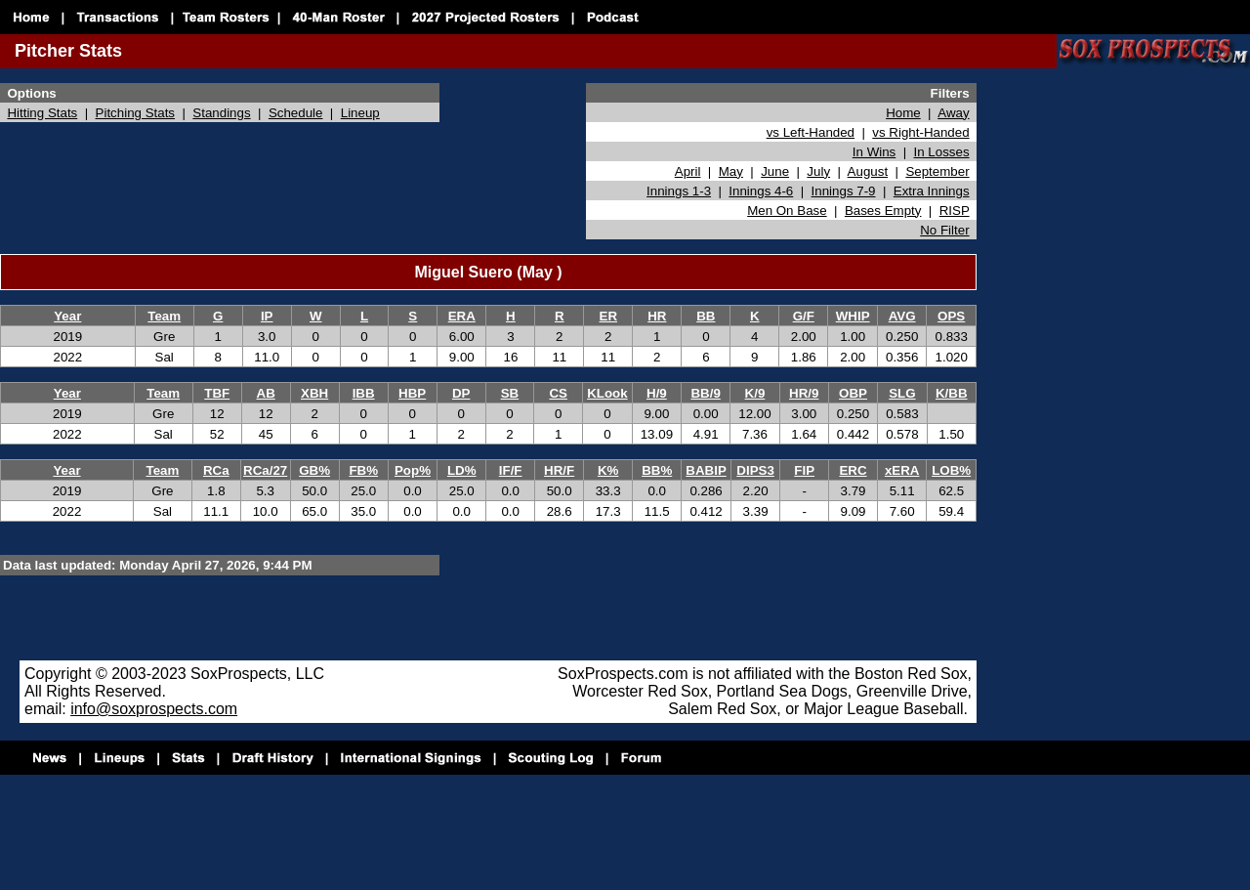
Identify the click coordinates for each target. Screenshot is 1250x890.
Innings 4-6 (761, 191)
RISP (954, 210)
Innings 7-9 (844, 191)
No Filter (944, 230)
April (688, 171)
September (937, 171)
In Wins (874, 152)
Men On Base (787, 210)
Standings (221, 113)
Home (903, 113)
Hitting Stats (42, 113)
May (731, 171)
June (775, 171)
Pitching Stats (136, 113)
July (818, 171)
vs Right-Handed (920, 132)
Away (953, 113)
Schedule (296, 113)
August (868, 171)
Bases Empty (883, 210)
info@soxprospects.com (153, 708)
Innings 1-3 (678, 191)
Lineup (360, 113)
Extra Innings (932, 191)
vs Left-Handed (810, 132)
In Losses (942, 152)
